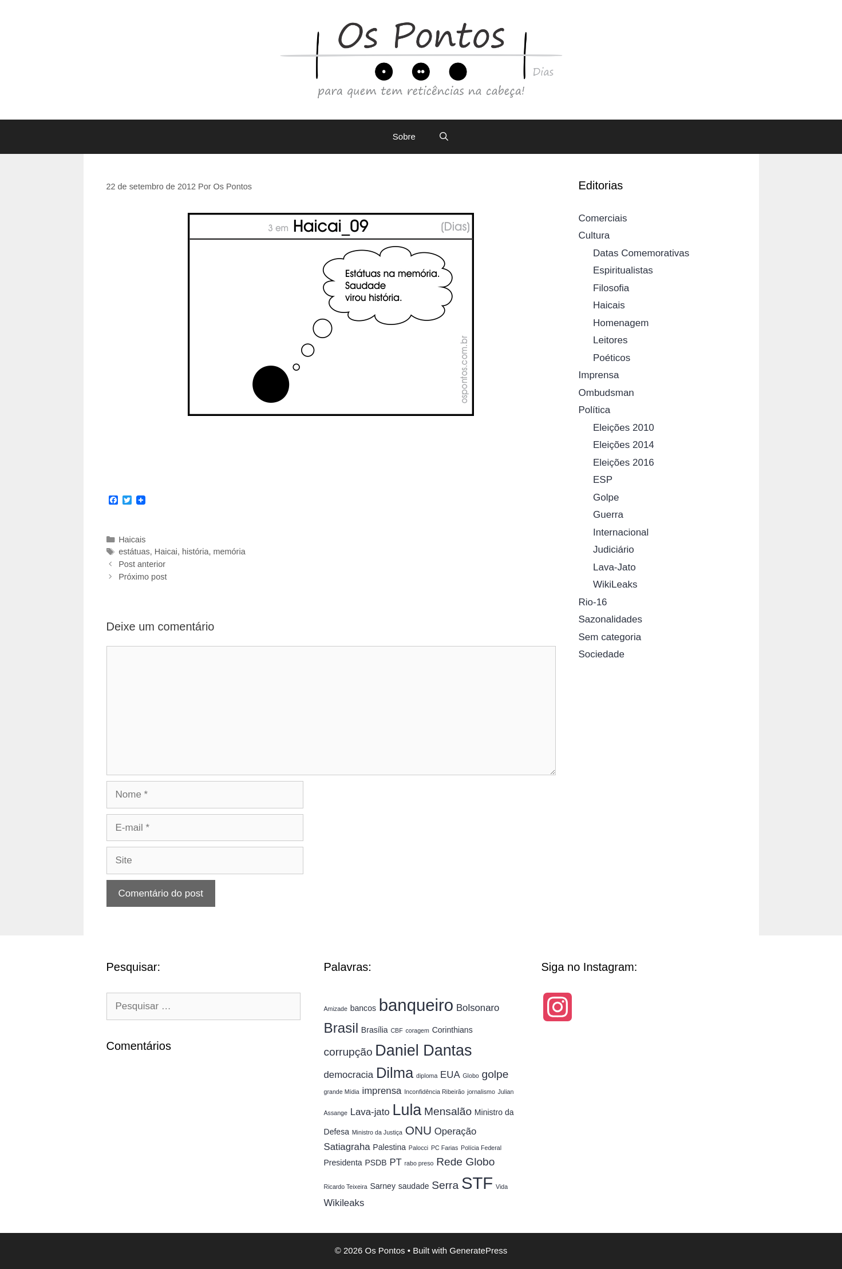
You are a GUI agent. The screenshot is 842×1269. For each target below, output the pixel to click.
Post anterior (141, 564)
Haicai (166, 551)
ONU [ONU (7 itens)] (418, 1130)
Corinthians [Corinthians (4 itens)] (452, 1029)
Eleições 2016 (623, 462)
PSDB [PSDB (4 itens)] (375, 1162)
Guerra (608, 514)
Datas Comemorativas (641, 253)
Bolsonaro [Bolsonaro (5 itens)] (478, 1007)
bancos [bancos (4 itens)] (363, 1008)
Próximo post (142, 576)
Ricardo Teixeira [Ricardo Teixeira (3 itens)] (345, 1186)
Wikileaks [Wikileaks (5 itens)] (343, 1202)
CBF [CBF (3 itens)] (396, 1030)
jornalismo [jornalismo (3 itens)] (481, 1091)
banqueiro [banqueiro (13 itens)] (416, 1005)
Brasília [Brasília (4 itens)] (374, 1029)
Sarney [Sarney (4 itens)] (383, 1186)
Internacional (621, 532)
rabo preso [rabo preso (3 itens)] (419, 1163)
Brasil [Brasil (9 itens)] (340, 1028)
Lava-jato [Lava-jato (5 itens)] (370, 1112)
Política (595, 410)
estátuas (134, 551)
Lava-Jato (614, 567)
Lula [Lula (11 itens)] (406, 1110)
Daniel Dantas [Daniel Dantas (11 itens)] (423, 1050)
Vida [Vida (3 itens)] (502, 1186)
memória (230, 551)
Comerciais (603, 218)
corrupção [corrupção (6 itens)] (347, 1052)
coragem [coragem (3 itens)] (417, 1030)
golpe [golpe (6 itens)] (495, 1074)
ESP (602, 479)
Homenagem (621, 323)
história (195, 551)
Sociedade (601, 654)
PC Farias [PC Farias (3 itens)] (444, 1147)
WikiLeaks (615, 584)
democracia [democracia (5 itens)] (348, 1074)
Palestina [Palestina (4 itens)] (389, 1147)
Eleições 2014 (623, 444)
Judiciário (613, 549)
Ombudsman (606, 392)
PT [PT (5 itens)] (395, 1162)
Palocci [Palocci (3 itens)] (418, 1147)
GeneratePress (478, 1250)
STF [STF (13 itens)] (477, 1182)
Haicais (131, 539)
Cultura (594, 235)
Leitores (610, 340)
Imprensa (599, 375)
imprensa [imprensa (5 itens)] (381, 1090)
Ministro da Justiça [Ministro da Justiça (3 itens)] (377, 1132)
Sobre (404, 136)
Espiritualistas (623, 270)
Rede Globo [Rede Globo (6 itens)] (465, 1162)
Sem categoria (610, 637)
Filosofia (611, 288)
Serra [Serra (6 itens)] (445, 1185)
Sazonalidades (611, 619)
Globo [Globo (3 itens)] (470, 1075)
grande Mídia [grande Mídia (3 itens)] (341, 1091)
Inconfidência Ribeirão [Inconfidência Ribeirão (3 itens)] (434, 1091)
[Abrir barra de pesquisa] (444, 137)
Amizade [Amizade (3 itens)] (335, 1008)
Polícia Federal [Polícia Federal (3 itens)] (481, 1147)
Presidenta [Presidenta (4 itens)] (342, 1162)
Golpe (606, 497)
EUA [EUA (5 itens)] (450, 1074)
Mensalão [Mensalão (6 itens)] (448, 1111)
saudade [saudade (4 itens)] (413, 1186)
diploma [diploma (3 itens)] (426, 1075)
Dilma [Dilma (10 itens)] (394, 1073)
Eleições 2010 (623, 427)
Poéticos (611, 357)
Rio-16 (593, 602)
